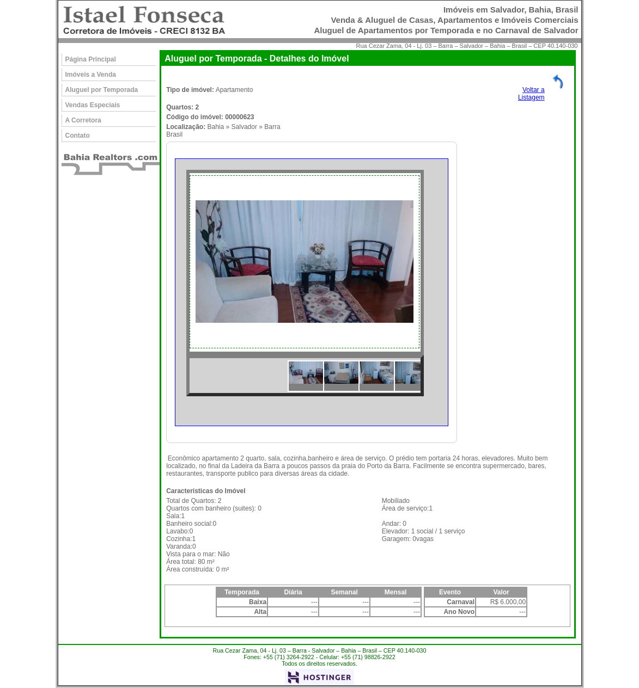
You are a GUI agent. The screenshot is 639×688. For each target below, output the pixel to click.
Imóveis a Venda (90, 74)
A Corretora (83, 120)
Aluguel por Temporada (101, 90)
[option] (305, 261)
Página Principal (90, 59)
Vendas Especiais (92, 105)
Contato (77, 135)
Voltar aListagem (531, 93)
